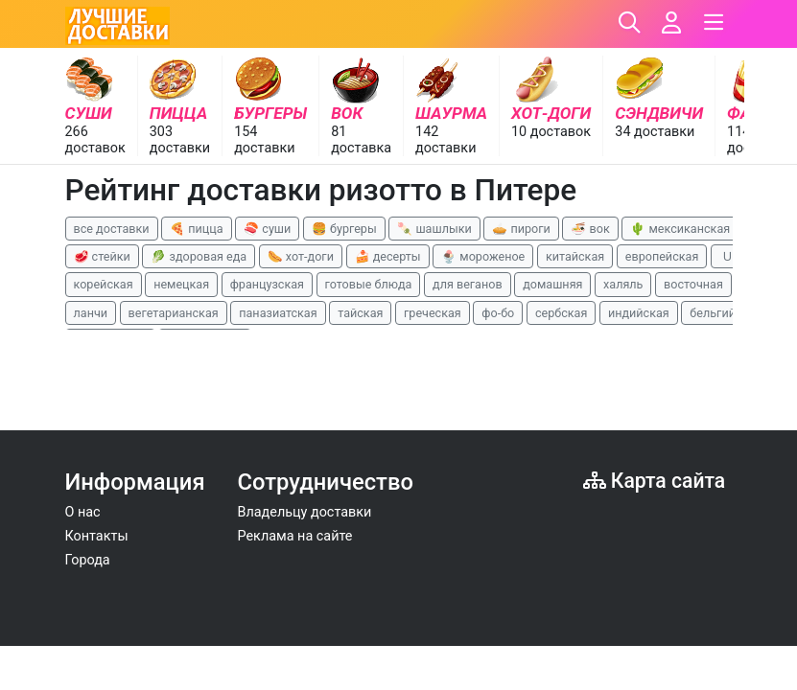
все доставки (112, 228)
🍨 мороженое (483, 256)
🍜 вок (590, 228)
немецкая (181, 284)
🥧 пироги (521, 228)
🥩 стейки (102, 256)
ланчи (91, 313)
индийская (638, 313)
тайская (360, 313)
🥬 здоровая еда (198, 256)
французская (267, 284)
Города (87, 560)
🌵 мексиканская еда (691, 228)
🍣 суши (267, 228)
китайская (575, 256)
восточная (693, 284)
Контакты (97, 536)
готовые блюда (368, 284)
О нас (83, 512)
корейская (103, 284)
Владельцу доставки (305, 512)
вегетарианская (174, 313)
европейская (662, 256)
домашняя (552, 284)
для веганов (468, 284)
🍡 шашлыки (434, 228)
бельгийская (726, 313)
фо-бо (497, 313)
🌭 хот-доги (301, 256)
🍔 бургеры (344, 228)
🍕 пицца (196, 228)
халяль (623, 284)
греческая (432, 313)
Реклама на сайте (295, 536)
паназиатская (277, 313)
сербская (561, 313)
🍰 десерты (388, 256)
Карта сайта (654, 481)
